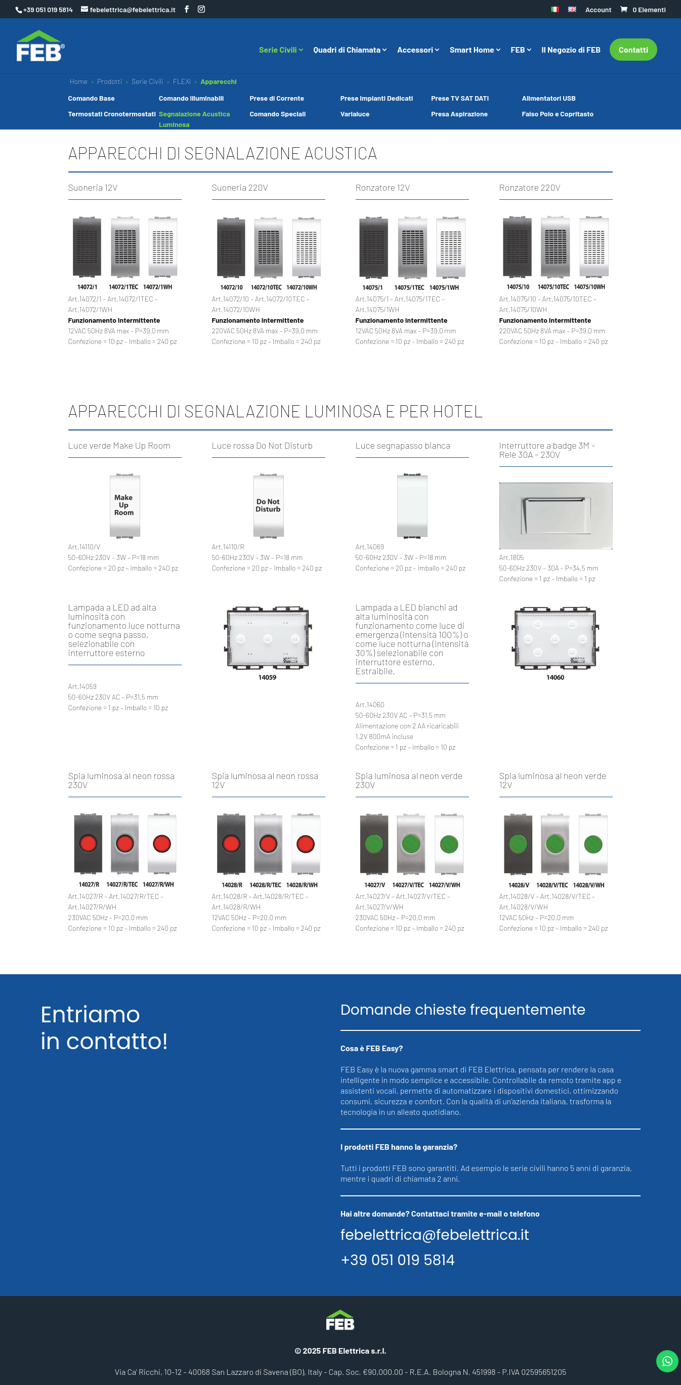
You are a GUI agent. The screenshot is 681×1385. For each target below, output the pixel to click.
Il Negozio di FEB (571, 50)
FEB (518, 50)
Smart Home (472, 50)
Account (598, 10)
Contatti (633, 49)
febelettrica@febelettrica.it (434, 1235)
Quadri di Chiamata (347, 50)
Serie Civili (278, 50)
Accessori (415, 50)
